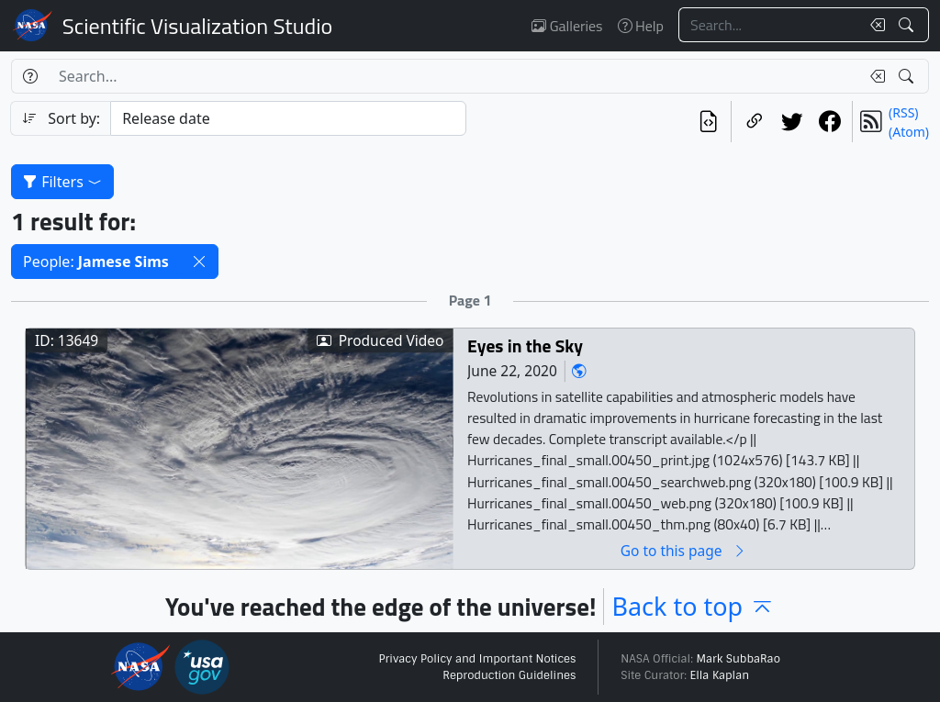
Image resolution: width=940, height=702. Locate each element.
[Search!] (908, 24)
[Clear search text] (874, 24)
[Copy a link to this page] (754, 122)
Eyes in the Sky (525, 345)
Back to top (693, 606)
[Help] (30, 76)
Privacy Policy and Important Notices (477, 659)
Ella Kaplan (720, 675)
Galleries (567, 26)
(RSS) (903, 112)
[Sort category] (288, 118)
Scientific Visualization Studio (197, 25)
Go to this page (684, 550)
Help (641, 26)
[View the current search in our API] (708, 121)
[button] (199, 261)
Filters (62, 182)
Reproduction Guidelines (509, 675)
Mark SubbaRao (738, 659)
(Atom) (909, 131)
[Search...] (769, 24)
